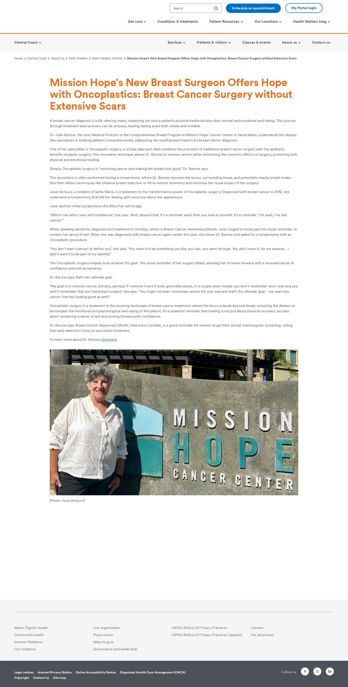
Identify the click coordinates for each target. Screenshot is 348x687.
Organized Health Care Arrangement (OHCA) (153, 672)
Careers (257, 628)
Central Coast (38, 58)
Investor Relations (28, 642)
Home (20, 58)
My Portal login (304, 8)
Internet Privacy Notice (54, 672)
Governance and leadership (115, 649)
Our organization (106, 628)
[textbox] (195, 8)
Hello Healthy (80, 58)
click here (109, 423)
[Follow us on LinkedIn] (330, 672)
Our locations (25, 649)
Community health (29, 635)
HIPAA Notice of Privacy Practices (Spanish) (207, 635)
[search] (217, 8)
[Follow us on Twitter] (317, 669)
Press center (103, 635)
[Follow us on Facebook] (305, 672)
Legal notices (24, 672)
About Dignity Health (31, 628)
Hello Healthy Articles (109, 58)
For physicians (262, 635)
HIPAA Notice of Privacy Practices (199, 628)
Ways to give (103, 642)
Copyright (21, 677)
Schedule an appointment (253, 8)
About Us (59, 58)
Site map (59, 677)
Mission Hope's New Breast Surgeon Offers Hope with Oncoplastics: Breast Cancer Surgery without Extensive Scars (212, 58)
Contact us (41, 677)
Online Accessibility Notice (96, 672)
